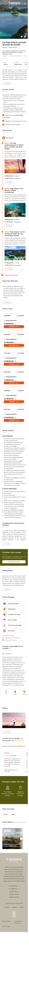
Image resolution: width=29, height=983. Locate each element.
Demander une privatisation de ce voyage (15, 121)
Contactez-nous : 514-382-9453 (14, 903)
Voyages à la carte (14, 891)
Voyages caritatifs (14, 894)
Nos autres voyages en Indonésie (19, 822)
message (8, 117)
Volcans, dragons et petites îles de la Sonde (16, 844)
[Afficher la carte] (3, 137)
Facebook (7, 907)
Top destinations (13, 885)
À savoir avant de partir (9, 640)
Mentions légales (6, 921)
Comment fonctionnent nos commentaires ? (13, 746)
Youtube (21, 907)
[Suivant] (21, 838)
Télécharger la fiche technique (11, 125)
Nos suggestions (13, 888)
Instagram (14, 907)
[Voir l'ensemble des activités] (20, 64)
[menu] (25, 4)
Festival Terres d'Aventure (18, 922)
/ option (14, 326)
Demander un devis (13, 561)
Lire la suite (7, 83)
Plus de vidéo (7, 732)
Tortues (5, 814)
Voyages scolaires (14, 897)
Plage (12, 814)
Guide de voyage (6, 926)
